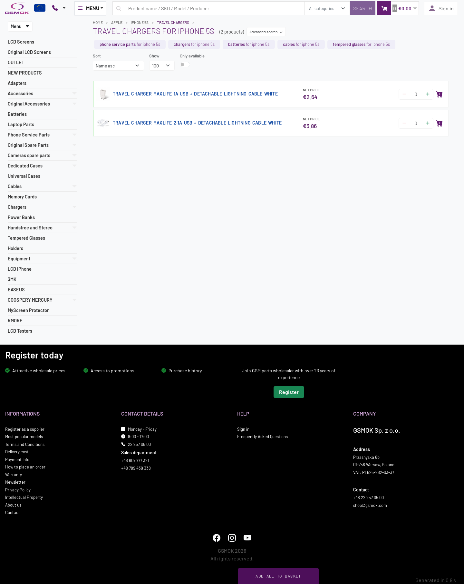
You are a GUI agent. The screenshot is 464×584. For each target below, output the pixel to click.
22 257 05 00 (139, 444)
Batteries (17, 114)
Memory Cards (22, 196)
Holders (15, 248)
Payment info (17, 459)
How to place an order (25, 466)
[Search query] (208, 8)
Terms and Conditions (24, 444)
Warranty (13, 474)
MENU (88, 8)
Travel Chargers (173, 22)
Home (98, 22)
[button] (398, 8)
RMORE (15, 320)
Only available (192, 55)
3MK (12, 279)
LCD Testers (20, 331)
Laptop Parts (21, 124)
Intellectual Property (24, 497)
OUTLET (16, 62)
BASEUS (16, 289)
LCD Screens (21, 42)
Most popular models (24, 436)
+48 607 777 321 (135, 460)
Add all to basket (278, 576)
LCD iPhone (20, 269)
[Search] (362, 8)
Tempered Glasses (26, 238)
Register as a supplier (24, 428)
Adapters (17, 83)
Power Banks (21, 217)
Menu (20, 26)
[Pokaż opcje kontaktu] (58, 8)
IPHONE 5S (140, 22)
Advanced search (266, 31)
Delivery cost (17, 451)
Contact (12, 512)
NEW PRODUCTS (25, 73)
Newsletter (15, 482)
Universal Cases (24, 176)
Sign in (441, 8)
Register (289, 391)
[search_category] (327, 8)
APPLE (116, 22)
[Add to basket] (439, 94)
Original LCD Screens (29, 52)
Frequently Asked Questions (262, 436)
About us (13, 504)
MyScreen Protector (28, 310)
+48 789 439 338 (136, 467)
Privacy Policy (18, 489)
